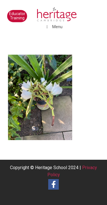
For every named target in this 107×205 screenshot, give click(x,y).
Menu (53, 26)
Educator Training (17, 15)
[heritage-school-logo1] (44, 11)
